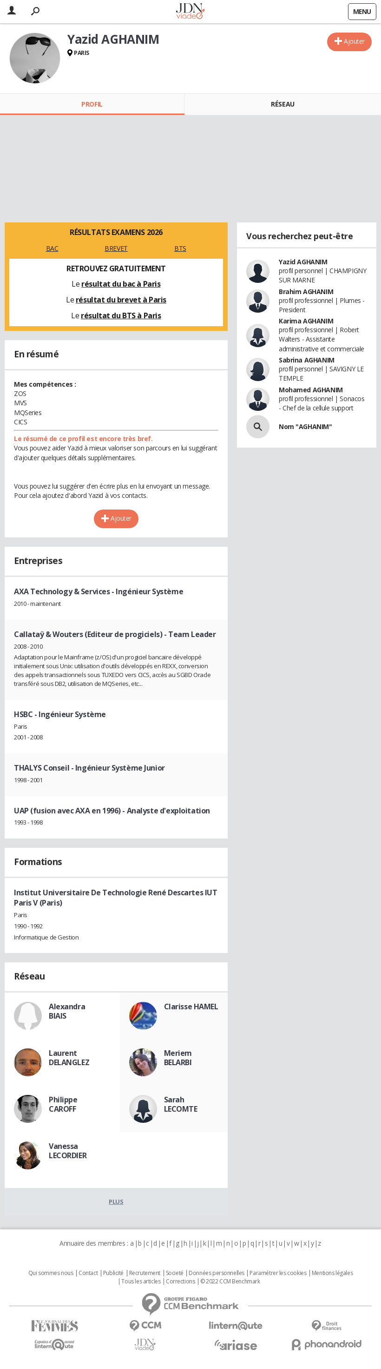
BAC (52, 248)
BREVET (116, 248)
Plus (116, 1201)
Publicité (113, 1273)
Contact (88, 1273)
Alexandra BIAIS (67, 1011)
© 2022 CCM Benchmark (230, 1281)
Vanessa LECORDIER (67, 1151)
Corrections (180, 1281)
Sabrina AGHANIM (307, 360)
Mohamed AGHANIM (311, 389)
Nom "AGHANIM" (305, 426)
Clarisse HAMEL (191, 1006)
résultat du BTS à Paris (121, 315)
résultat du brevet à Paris (121, 300)
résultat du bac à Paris (120, 284)
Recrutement (144, 1273)
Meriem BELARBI (178, 1057)
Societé (175, 1273)
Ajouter (354, 41)
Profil (91, 104)
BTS (180, 248)
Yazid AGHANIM (303, 261)
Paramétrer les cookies (278, 1273)
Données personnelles (216, 1273)
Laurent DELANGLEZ (69, 1057)
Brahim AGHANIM (306, 291)
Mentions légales (332, 1273)
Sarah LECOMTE (180, 1104)
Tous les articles (140, 1281)
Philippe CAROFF (63, 1104)
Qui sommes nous (50, 1273)
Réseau (282, 104)
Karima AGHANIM (306, 320)
